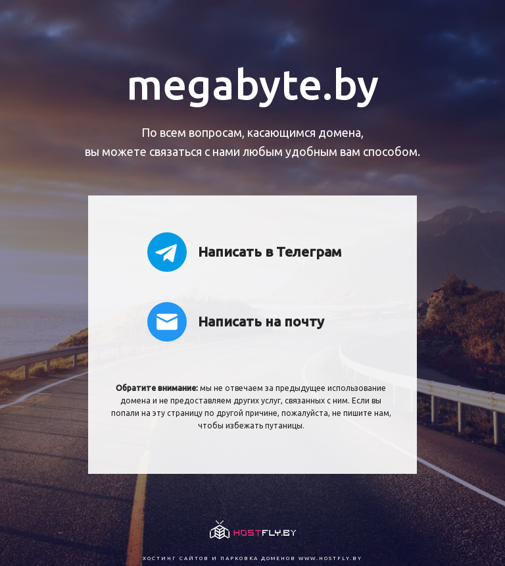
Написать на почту (235, 322)
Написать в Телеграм (244, 252)
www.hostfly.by (330, 558)
